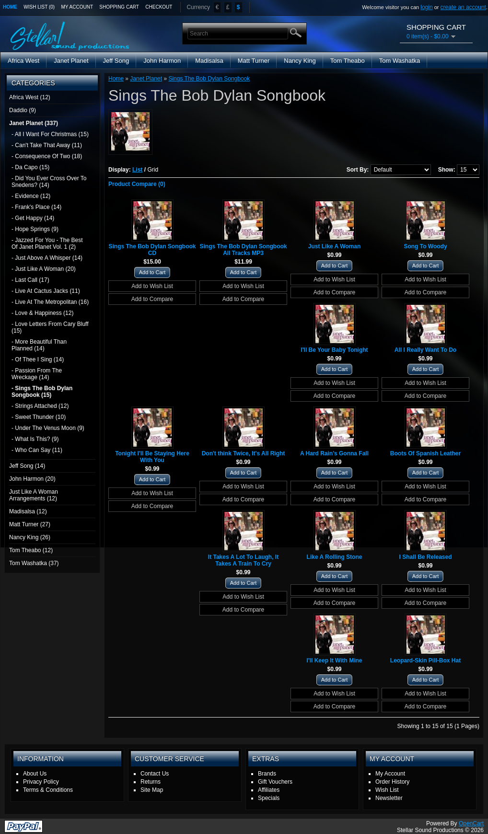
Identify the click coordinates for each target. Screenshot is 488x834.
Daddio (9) (22, 110)
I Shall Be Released (425, 557)
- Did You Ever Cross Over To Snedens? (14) (49, 181)
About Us (34, 773)
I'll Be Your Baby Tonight (334, 350)
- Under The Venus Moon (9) (48, 428)
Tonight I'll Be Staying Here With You (152, 456)
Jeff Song (116, 60)
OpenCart (471, 823)
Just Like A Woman (334, 246)
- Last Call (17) (30, 280)
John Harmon (162, 60)
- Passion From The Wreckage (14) (37, 374)
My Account (77, 7)
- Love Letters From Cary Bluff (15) (50, 327)
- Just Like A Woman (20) (44, 269)
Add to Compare (152, 299)
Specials (268, 798)
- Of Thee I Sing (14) (38, 359)
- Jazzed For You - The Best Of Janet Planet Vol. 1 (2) (47, 243)
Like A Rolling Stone (334, 557)
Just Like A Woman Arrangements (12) (33, 495)
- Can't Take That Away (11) (47, 145)
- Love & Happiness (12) (42, 313)
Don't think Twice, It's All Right (243, 453)
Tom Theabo (347, 60)
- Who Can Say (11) (37, 450)
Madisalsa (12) (28, 511)
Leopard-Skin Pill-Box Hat (425, 660)
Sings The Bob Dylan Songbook (209, 78)
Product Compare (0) (136, 184)
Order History (392, 781)
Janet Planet (71, 60)
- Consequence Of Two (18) (47, 156)
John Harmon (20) (32, 478)
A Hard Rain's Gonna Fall (334, 453)
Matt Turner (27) (29, 524)
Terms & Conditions (48, 790)
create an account (463, 7)
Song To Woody (425, 246)
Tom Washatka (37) (34, 563)
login (426, 7)
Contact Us (154, 773)
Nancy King (299, 60)
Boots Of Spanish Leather (425, 453)
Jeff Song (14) (27, 466)
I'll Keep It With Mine (334, 660)
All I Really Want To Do (425, 350)
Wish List (387, 790)
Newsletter (389, 798)
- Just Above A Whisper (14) (47, 258)
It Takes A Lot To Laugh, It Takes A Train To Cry (243, 560)
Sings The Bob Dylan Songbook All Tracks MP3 (243, 249)
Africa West (23, 60)
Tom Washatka (399, 60)
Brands (267, 773)
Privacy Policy (41, 781)
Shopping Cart (119, 7)
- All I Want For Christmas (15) (50, 134)
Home (10, 7)
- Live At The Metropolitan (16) (50, 302)
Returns (150, 781)
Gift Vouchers (275, 781)
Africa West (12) (29, 97)
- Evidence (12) (31, 196)
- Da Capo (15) (30, 167)
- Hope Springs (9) (35, 229)
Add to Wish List (152, 286)
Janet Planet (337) (33, 123)
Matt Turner (253, 60)
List (137, 169)
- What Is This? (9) (35, 439)
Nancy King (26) (29, 537)
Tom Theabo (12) (31, 550)
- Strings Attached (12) (40, 406)
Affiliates (268, 790)
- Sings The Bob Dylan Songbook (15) (42, 391)
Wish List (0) (39, 7)
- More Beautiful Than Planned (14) (39, 345)
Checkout (158, 7)
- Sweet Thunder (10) (39, 417)
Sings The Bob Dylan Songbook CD (152, 249)
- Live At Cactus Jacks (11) (46, 291)
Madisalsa (209, 60)
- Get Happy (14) (33, 218)
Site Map (151, 790)
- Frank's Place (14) (36, 207)
